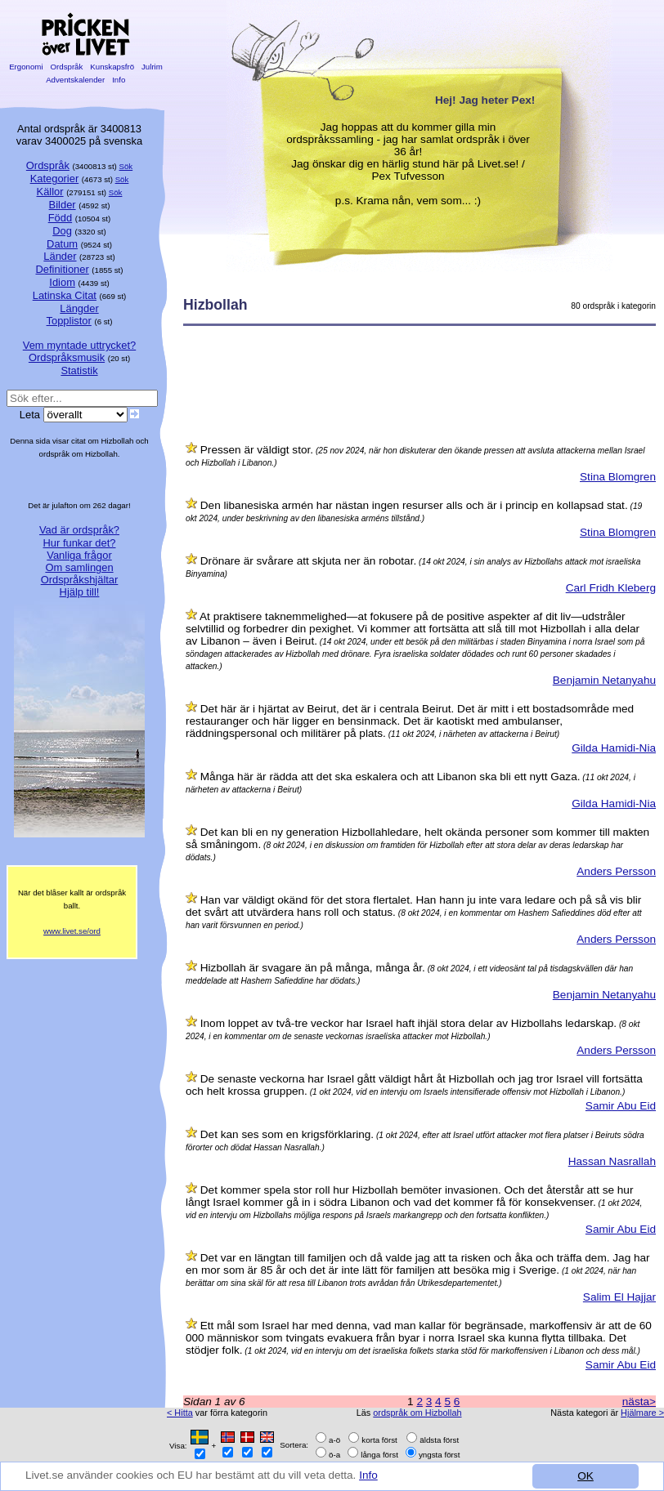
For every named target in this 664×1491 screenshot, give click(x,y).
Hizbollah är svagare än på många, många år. (312, 968)
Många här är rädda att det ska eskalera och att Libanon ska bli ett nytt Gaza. (390, 776)
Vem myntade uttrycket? (79, 345)
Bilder (62, 205)
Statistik (79, 370)
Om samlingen (79, 567)
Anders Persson (616, 871)
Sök (126, 166)
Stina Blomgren (618, 477)
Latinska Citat (64, 295)
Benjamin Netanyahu (604, 680)
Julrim (151, 66)
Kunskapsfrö (112, 66)
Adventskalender (75, 79)
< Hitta (180, 1412)
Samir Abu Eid (620, 1106)
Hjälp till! (80, 592)
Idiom (62, 282)
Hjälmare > (642, 1412)
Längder (79, 308)
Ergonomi (26, 66)
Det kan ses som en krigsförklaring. (287, 1134)
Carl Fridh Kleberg (611, 588)
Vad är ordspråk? (79, 530)
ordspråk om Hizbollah (417, 1412)
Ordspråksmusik (67, 357)
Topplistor (69, 321)
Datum (62, 244)
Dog (62, 231)
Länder (59, 256)
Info (370, 1475)
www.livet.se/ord (72, 930)
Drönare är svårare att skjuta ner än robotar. (308, 561)
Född (60, 218)
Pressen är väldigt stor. (256, 450)
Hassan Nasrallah (612, 1161)
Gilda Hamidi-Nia (614, 748)
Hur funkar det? (79, 543)
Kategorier (54, 178)
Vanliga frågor (79, 555)
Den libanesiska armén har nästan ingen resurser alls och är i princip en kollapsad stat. (414, 505)
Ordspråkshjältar (80, 580)
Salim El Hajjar (619, 1297)
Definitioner (61, 269)
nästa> (639, 1401)
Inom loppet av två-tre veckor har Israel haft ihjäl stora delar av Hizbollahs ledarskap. (408, 1023)
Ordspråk (66, 66)
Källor (50, 191)
